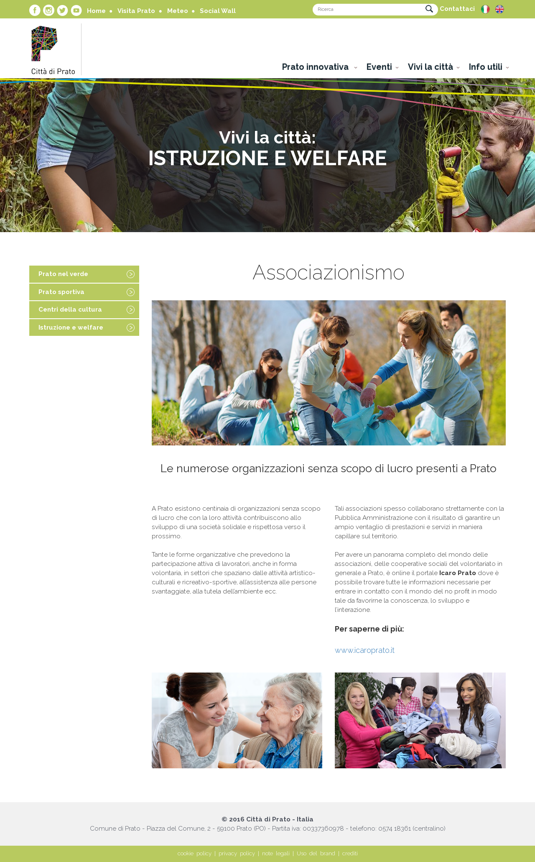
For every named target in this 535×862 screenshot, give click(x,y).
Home (96, 11)
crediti (350, 853)
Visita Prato (136, 11)
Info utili (485, 67)
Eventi (379, 67)
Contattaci (457, 9)
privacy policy (237, 853)
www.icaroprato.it (365, 650)
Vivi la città (430, 67)
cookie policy (194, 853)
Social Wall (218, 11)
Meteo (177, 11)
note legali (276, 853)
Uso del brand (316, 853)
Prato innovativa (316, 67)
